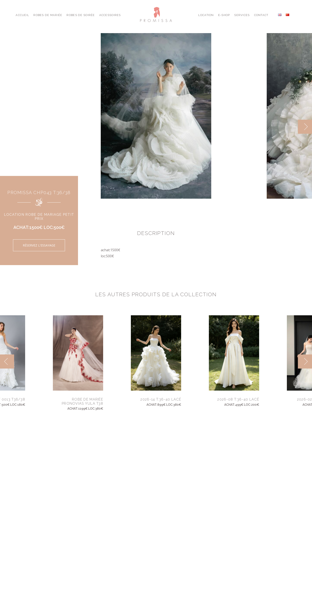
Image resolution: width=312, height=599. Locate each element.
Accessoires (110, 15)
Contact (261, 15)
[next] (305, 127)
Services (242, 15)
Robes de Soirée (81, 15)
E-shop (224, 15)
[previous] (7, 361)
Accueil (22, 15)
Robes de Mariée (47, 15)
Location (206, 15)
